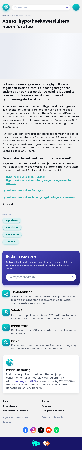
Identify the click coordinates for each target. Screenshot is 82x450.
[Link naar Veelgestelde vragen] (61, 410)
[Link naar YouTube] (49, 430)
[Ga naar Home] (6, 7)
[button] (66, 7)
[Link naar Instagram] (33, 430)
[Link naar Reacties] (61, 406)
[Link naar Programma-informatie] (21, 410)
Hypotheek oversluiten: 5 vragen (25, 177)
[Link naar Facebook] (25, 430)
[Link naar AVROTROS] (36, 443)
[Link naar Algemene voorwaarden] (21, 417)
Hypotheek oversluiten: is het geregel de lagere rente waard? (40, 197)
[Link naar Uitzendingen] (21, 406)
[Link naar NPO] (46, 443)
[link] (11, 220)
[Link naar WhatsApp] (56, 430)
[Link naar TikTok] (41, 430)
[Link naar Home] (21, 401)
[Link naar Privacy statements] (61, 417)
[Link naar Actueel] (61, 401)
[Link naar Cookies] (41, 422)
